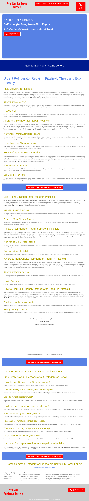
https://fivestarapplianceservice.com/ (44, 324)
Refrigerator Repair (55, 3)
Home (38, 3)
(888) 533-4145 (33, 98)
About (44, 3)
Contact (65, 3)
